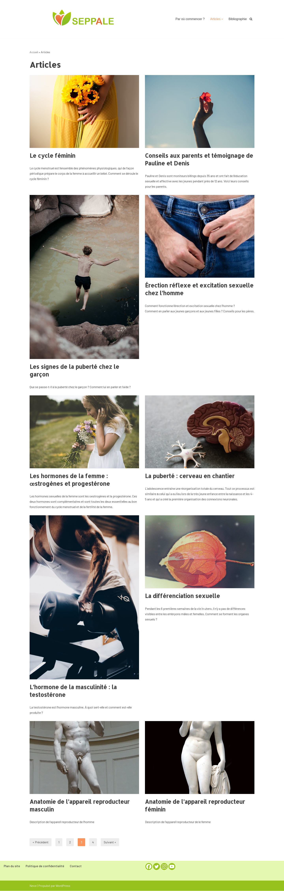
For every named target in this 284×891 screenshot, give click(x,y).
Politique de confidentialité (45, 866)
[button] (222, 19)
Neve (33, 886)
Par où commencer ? (190, 19)
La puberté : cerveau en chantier (189, 476)
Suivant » (110, 842)
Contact (76, 866)
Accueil (34, 52)
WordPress (63, 886)
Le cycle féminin (52, 155)
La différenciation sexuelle (182, 596)
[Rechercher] (250, 19)
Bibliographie (237, 19)
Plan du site (12, 866)
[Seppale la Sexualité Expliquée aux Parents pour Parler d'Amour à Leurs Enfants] (84, 19)
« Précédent (41, 842)
